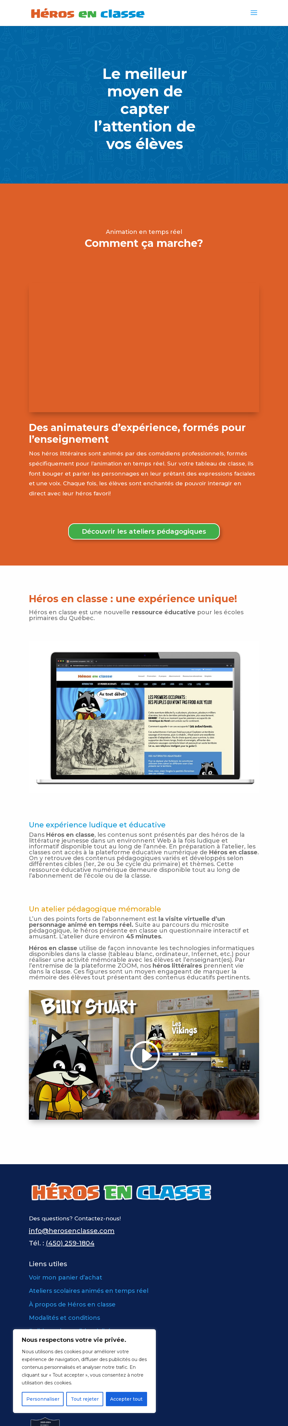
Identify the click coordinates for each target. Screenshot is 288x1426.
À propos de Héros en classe (72, 1304)
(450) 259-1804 (70, 1243)
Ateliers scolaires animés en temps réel (88, 1290)
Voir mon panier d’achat (65, 1277)
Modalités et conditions (64, 1317)
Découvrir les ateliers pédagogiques (144, 531)
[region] (84, 1371)
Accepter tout (126, 1399)
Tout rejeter (85, 1399)
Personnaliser (42, 1399)
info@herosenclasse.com (72, 1231)
